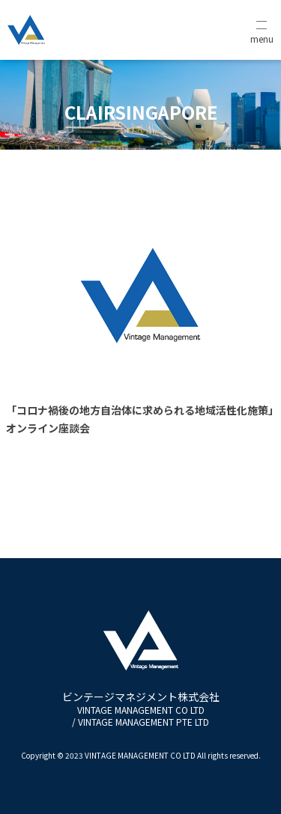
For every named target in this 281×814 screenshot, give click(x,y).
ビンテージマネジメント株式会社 (141, 709)
